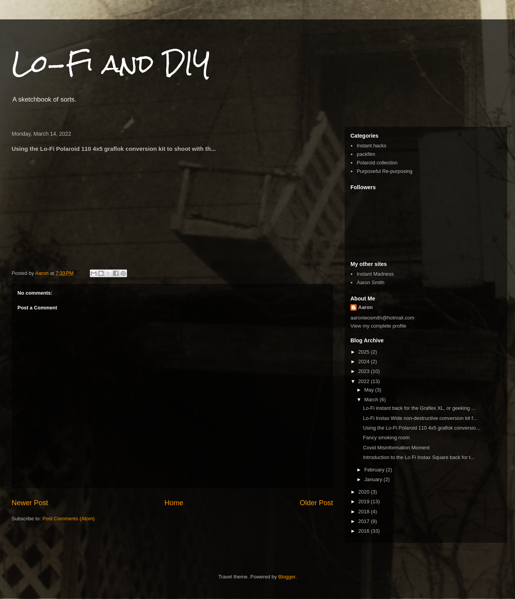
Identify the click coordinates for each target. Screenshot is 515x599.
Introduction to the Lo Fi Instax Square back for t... (418, 457)
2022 (364, 381)
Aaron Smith (371, 282)
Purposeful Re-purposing (384, 171)
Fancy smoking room (386, 437)
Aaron (365, 307)
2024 (364, 361)
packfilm (366, 154)
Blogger (286, 577)
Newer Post (30, 503)
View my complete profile (378, 326)
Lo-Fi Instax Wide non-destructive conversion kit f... (420, 418)
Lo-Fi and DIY (111, 63)
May (369, 390)
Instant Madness (375, 274)
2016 (364, 531)
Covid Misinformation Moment (396, 448)
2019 (364, 501)
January (374, 479)
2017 (364, 521)
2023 (364, 371)
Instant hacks (371, 145)
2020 (364, 492)
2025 (364, 352)
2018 (364, 511)
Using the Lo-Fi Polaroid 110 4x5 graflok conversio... (421, 428)
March (372, 399)
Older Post (316, 503)
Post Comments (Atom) (69, 518)
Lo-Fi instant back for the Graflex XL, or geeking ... (419, 408)
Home (174, 503)
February (375, 470)
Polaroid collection (377, 163)
